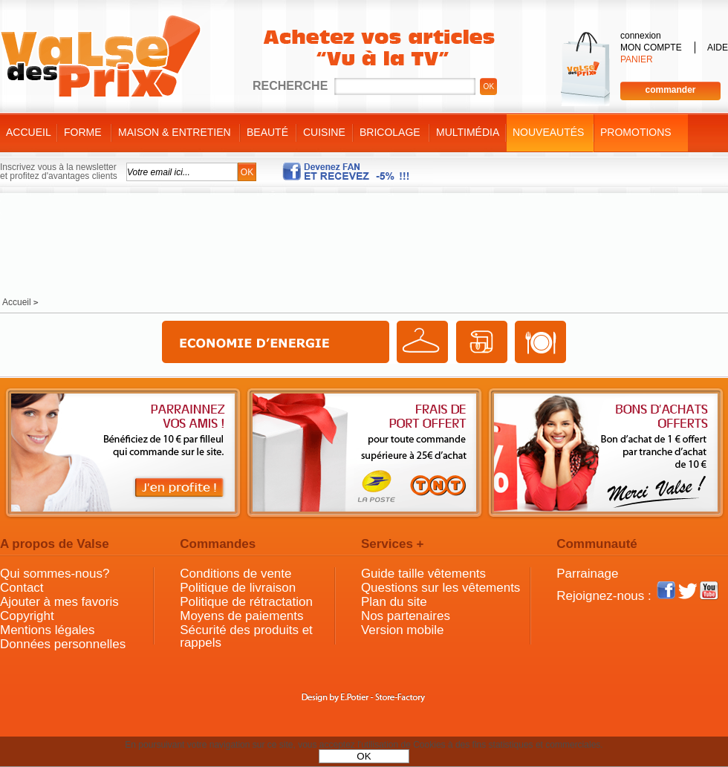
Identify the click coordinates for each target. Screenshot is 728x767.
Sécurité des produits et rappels (246, 636)
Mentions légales (47, 630)
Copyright (27, 616)
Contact (22, 588)
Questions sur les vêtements (440, 588)
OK (364, 756)
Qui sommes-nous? (54, 574)
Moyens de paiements (241, 616)
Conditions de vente (235, 574)
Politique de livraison (238, 588)
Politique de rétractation (246, 602)
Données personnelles (63, 644)
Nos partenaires (405, 616)
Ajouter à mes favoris (59, 602)
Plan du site (394, 602)
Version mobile (402, 630)
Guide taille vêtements (423, 574)
